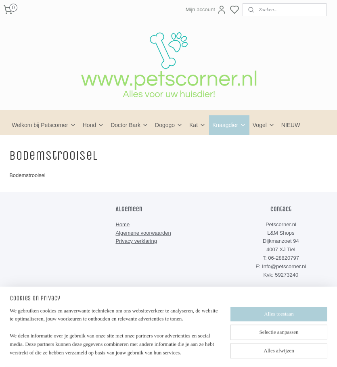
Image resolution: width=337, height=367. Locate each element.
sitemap (191, 347)
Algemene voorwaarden (143, 233)
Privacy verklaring (136, 241)
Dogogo (169, 125)
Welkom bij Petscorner (44, 125)
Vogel (264, 125)
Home (122, 224)
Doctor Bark (130, 125)
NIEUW (290, 125)
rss (205, 347)
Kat (197, 125)
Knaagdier (229, 125)
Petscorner (134, 307)
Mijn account (206, 10)
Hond (93, 125)
